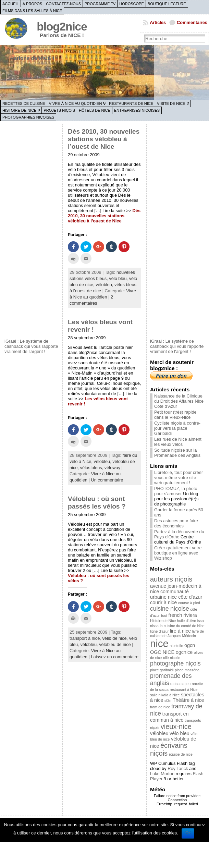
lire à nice (180, 631)
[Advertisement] (31, 230)
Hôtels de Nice (94, 110)
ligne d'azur (159, 631)
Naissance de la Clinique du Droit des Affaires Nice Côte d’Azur (179, 401)
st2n (167, 700)
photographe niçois (175, 663)
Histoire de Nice (19, 110)
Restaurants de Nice (131, 103)
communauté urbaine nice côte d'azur (176, 594)
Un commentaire (107, 480)
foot (164, 615)
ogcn (189, 645)
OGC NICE (162, 652)
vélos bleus (91, 467)
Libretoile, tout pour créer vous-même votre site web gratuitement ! (178, 477)
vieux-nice (176, 726)
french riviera (183, 615)
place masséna (187, 670)
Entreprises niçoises (137, 110)
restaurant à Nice (183, 689)
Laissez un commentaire (114, 656)
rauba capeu (180, 684)
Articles (158, 22)
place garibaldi (162, 670)
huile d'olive (186, 621)
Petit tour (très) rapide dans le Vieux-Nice (175, 415)
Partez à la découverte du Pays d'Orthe (179, 534)
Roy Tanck (178, 768)
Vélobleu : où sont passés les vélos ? (97, 502)
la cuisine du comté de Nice (182, 626)
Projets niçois (59, 110)
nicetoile (176, 646)
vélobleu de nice (115, 644)
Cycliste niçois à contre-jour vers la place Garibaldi (177, 428)
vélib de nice (114, 638)
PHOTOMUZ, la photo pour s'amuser (175, 491)
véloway (112, 467)
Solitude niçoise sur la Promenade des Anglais (177, 453)
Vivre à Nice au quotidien (75, 103)
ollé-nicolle (171, 658)
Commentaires (192, 22)
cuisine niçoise (169, 608)
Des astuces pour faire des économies (176, 523)
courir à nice (163, 602)
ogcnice (184, 652)
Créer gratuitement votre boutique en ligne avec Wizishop (178, 553)
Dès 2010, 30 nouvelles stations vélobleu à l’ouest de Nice (103, 139)
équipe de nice (181, 754)
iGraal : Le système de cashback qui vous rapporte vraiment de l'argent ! (31, 346)
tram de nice (160, 707)
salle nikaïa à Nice (165, 695)
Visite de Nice (171, 103)
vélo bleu (117, 278)
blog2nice (62, 26)
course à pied (189, 603)
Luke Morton (162, 773)
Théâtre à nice (188, 700)
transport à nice (85, 638)
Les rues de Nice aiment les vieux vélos (177, 442)
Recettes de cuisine (23, 103)
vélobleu (104, 284)
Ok (187, 832)
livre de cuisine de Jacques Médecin (177, 633)
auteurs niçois (171, 579)
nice (159, 643)
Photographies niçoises (28, 117)
